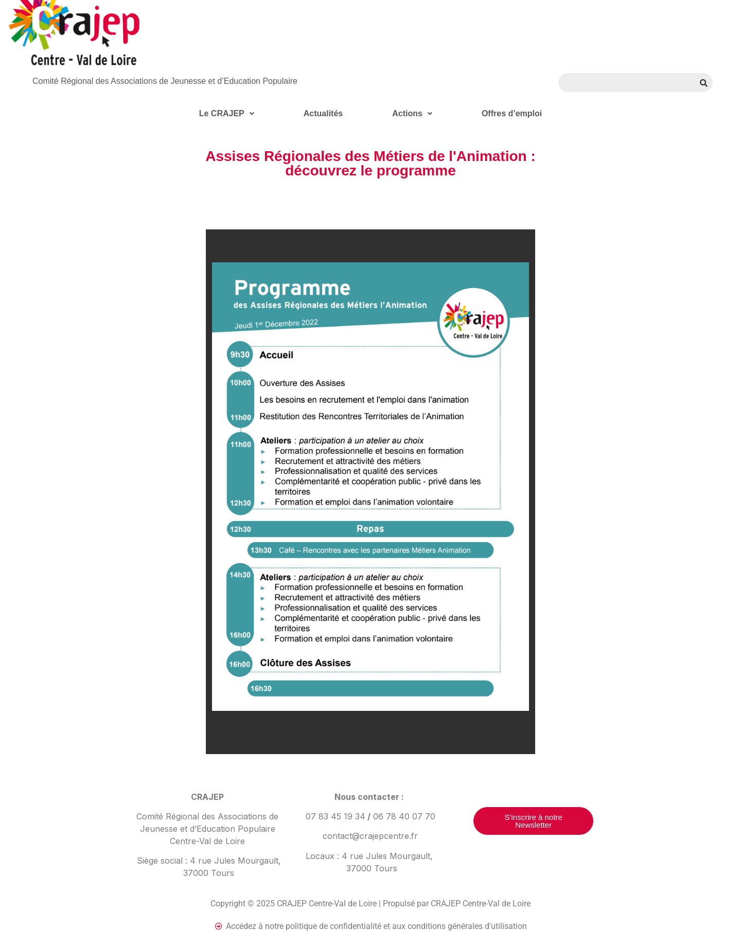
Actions (412, 113)
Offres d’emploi (512, 113)
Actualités (323, 113)
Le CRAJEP (226, 113)
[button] (226, 113)
